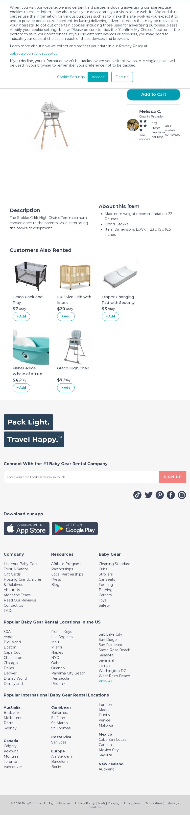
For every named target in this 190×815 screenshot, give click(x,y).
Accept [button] (98, 77)
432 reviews (144, 137)
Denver (10, 673)
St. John (58, 718)
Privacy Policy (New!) (90, 803)
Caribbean (61, 707)
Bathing (106, 590)
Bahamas (59, 712)
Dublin (104, 715)
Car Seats (107, 579)
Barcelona (60, 761)
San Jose (59, 742)
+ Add (21, 316)
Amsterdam (61, 756)
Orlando (58, 668)
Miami (56, 647)
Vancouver (13, 767)
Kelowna (11, 751)
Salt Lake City (110, 634)
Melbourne (13, 718)
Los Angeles (61, 637)
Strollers (106, 574)
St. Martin (59, 723)
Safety (104, 605)
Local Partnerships (67, 574)
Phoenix (58, 683)
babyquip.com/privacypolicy (33, 53)
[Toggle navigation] (14, 554)
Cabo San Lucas (112, 739)
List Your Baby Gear (21, 564)
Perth (9, 723)
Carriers (105, 595)
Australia (12, 707)
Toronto (10, 761)
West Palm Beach (114, 676)
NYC (55, 657)
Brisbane (11, 712)
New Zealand (111, 764)
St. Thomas (61, 728)
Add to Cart (153, 94)
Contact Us (13, 605)
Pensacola (60, 678)
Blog (55, 584)
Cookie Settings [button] (71, 77)
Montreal (11, 756)
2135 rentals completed (172, 130)
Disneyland (13, 683)
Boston (10, 647)
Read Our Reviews (20, 600)
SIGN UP (173, 477)
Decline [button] (122, 77)
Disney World (15, 678)
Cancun (105, 745)
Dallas (9, 668)
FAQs (8, 610)
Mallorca (106, 725)
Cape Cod (12, 652)
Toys (102, 600)
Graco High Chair (73, 368)
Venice (104, 720)
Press (56, 579)
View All (105, 681)
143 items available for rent (158, 130)
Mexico (105, 734)
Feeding (106, 584)
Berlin (56, 767)
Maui (55, 642)
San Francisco (110, 645)
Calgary (10, 746)
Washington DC (112, 671)
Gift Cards (12, 574)
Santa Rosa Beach (114, 650)
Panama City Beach (68, 673)
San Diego (108, 639)
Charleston (13, 657)
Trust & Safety (16, 569)
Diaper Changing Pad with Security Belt (118, 302)
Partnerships (62, 569)
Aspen (9, 637)
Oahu (56, 663)
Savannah (107, 660)
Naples (57, 652)
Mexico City (109, 750)
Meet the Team (17, 595)
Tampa (105, 665)
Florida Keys (61, 631)
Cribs (103, 569)
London (105, 704)
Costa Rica (61, 737)
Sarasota (106, 655)
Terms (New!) (155, 803)
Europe (58, 751)
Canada (11, 741)
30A (7, 631)
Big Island (12, 642)
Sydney (10, 728)
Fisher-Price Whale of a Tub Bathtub (27, 374)
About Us (12, 590)
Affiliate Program (66, 564)
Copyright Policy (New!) (125, 803)
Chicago (11, 663)
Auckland (107, 769)
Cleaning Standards (115, 564)
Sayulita (105, 755)
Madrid (105, 710)
